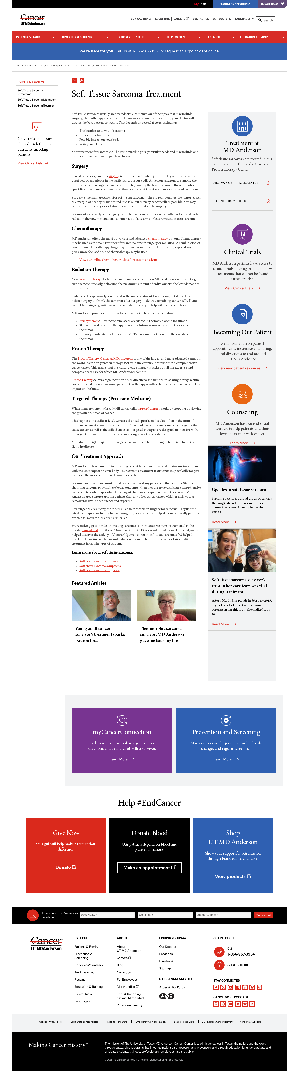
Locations (166, 954)
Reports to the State (117, 1021)
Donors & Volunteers (130, 37)
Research (213, 37)
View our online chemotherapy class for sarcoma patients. (118, 260)
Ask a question (235, 966)
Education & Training (255, 37)
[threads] (259, 987)
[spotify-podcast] (223, 1004)
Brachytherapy (89, 321)
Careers (181, 19)
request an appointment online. (192, 51)
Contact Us (201, 19)
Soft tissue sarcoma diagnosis (99, 570)
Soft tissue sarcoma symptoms (100, 566)
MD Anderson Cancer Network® (217, 1021)
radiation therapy (90, 279)
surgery (114, 176)
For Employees (127, 979)
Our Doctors (222, 19)
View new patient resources (242, 368)
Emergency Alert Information (151, 1021)
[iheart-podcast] (245, 1004)
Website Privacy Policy (50, 1021)
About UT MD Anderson (129, 948)
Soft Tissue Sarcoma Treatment (36, 105)
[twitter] (223, 987)
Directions (166, 961)
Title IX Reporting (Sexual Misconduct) (131, 996)
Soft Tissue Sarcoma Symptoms (30, 92)
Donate (65, 867)
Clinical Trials (141, 19)
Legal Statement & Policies (84, 1021)
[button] (74, 79)
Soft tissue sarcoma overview (99, 561)
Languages (243, 19)
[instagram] (237, 987)
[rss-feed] (252, 1004)
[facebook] (216, 987)
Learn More (242, 443)
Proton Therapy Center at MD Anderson (105, 359)
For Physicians (176, 37)
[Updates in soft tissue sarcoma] (242, 469)
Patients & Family (28, 37)
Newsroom (124, 972)
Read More (224, 522)
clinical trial (90, 530)
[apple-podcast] (216, 1004)
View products (233, 876)
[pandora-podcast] (237, 1004)
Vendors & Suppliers (250, 1021)
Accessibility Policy (172, 987)
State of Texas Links (184, 1021)
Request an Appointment (236, 3)
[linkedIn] (245, 987)
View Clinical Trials (30, 163)
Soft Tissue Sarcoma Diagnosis (37, 99)
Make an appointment (149, 867)
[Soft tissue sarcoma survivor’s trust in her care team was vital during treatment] (242, 562)
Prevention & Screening (77, 37)
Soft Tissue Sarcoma (32, 81)
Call (249, 952)
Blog (120, 965)
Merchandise (128, 987)
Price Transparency (130, 1005)
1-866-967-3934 (146, 51)
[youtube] (230, 987)
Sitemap (165, 968)
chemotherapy (158, 239)
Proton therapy (82, 380)
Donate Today (272, 3)
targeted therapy (148, 409)
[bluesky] (252, 987)
